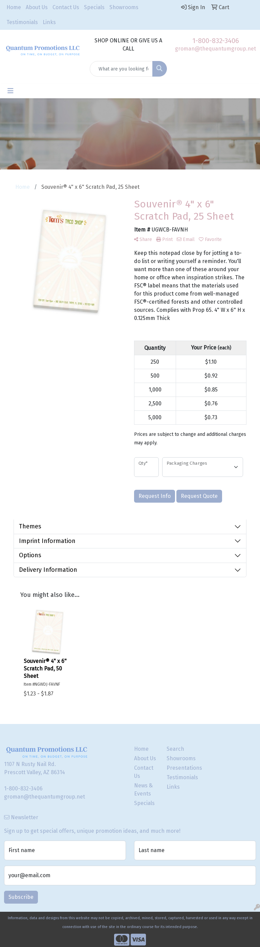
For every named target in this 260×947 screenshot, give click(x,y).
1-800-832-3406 (215, 41)
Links (49, 22)
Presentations (179, 768)
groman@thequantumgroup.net (215, 48)
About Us (37, 7)
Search (175, 749)
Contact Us (65, 7)
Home (13, 7)
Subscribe (21, 897)
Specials (94, 7)
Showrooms (123, 7)
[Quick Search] (121, 69)
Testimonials (22, 22)
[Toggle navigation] (10, 91)
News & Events (143, 789)
